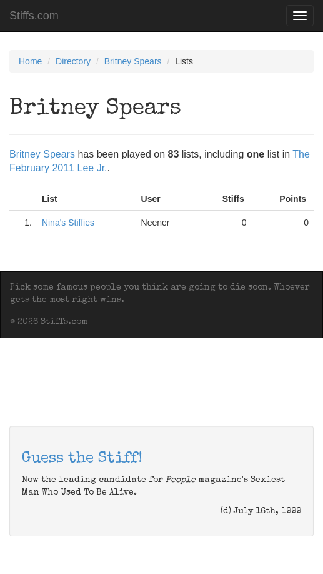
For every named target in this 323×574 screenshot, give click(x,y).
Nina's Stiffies (68, 223)
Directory (73, 61)
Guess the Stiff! (82, 458)
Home (30, 61)
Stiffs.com (34, 15)
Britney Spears (133, 61)
